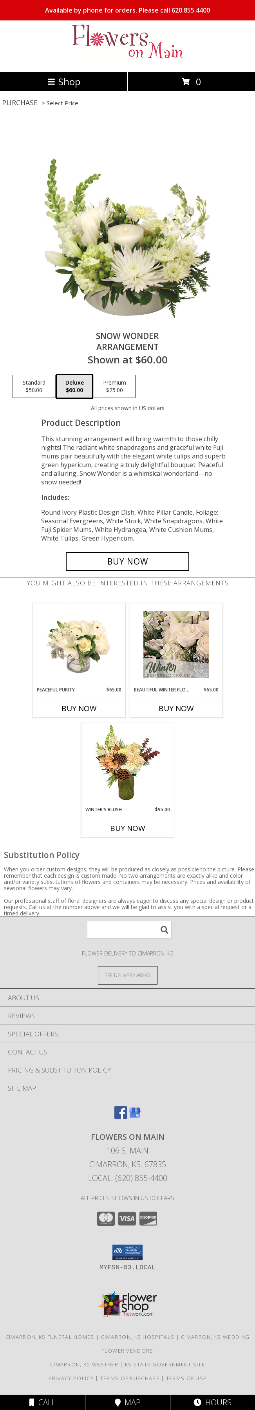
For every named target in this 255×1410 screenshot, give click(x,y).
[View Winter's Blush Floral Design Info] (127, 765)
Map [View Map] (128, 1402)
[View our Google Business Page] (134, 1116)
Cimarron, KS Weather (84, 1364)
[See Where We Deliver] (127, 975)
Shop (63, 81)
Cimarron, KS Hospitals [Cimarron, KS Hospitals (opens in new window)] (138, 1336)
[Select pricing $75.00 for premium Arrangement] (114, 386)
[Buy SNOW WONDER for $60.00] (128, 561)
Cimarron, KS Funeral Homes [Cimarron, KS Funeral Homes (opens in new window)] (49, 1336)
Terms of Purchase (129, 1378)
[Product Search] (129, 930)
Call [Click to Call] (42, 1402)
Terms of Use (186, 1378)
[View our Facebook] (120, 1116)
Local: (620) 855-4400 (127, 1178)
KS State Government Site (165, 1364)
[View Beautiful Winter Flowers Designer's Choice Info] (176, 645)
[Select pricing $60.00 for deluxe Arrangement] (74, 386)
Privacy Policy (71, 1378)
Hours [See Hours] (212, 1402)
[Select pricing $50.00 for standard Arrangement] (34, 386)
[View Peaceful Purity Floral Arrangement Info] (79, 644)
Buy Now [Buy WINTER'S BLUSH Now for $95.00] (127, 828)
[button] (127, 1252)
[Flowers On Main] (128, 60)
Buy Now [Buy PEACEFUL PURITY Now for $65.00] (79, 708)
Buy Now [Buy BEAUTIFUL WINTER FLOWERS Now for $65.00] (176, 708)
